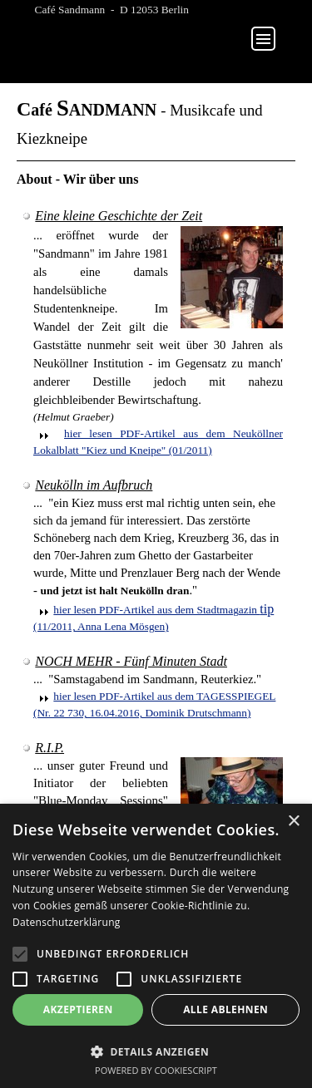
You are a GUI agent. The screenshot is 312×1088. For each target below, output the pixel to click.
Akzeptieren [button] (78, 1009)
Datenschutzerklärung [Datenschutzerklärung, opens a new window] (66, 922)
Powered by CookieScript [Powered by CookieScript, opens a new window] (156, 1070)
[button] (156, 1050)
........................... (157, 35)
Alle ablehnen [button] (225, 1009)
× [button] (293, 821)
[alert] (156, 946)
